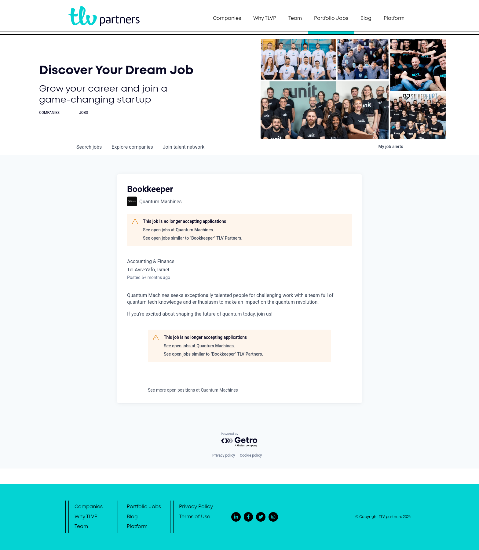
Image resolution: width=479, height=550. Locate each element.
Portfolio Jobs (331, 18)
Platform (394, 18)
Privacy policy (223, 455)
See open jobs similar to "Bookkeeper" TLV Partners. (192, 238)
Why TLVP (264, 18)
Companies (227, 18)
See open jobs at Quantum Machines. (178, 229)
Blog (365, 18)
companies (132, 147)
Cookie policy (251, 455)
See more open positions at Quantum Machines (193, 390)
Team (295, 18)
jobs (89, 147)
